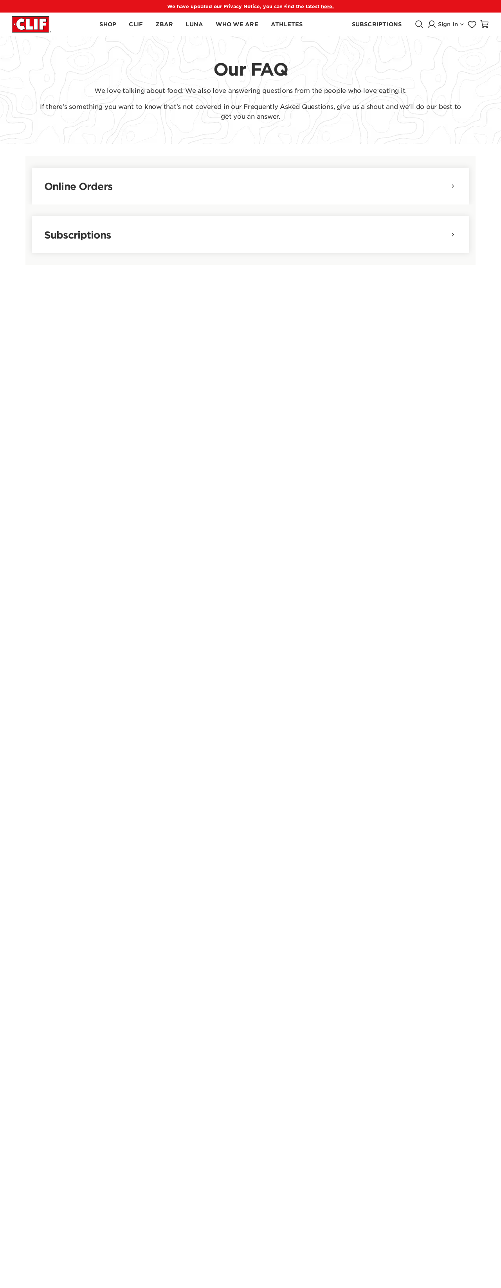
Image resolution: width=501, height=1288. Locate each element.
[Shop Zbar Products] (164, 24)
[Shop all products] (107, 24)
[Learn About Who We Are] (237, 24)
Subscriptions (250, 235)
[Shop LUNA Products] (194, 24)
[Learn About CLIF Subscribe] (377, 24)
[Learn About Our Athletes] (287, 24)
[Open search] (419, 24)
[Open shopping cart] (484, 24)
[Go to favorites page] (472, 24)
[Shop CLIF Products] (136, 24)
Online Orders (250, 186)
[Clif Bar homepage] (31, 24)
